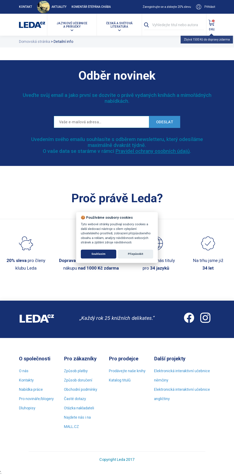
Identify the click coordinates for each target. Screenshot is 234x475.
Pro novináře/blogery (36, 398)
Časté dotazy (75, 398)
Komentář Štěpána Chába (91, 6)
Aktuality (51, 6)
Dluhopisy (27, 408)
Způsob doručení (78, 380)
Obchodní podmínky (80, 389)
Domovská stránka (34, 41)
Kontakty (26, 380)
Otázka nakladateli (79, 408)
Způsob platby (76, 371)
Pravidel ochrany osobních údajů (152, 151)
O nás (23, 371)
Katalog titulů (120, 380)
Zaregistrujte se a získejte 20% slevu (167, 6)
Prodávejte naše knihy (127, 371)
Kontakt (25, 6)
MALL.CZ (71, 426)
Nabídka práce (31, 389)
